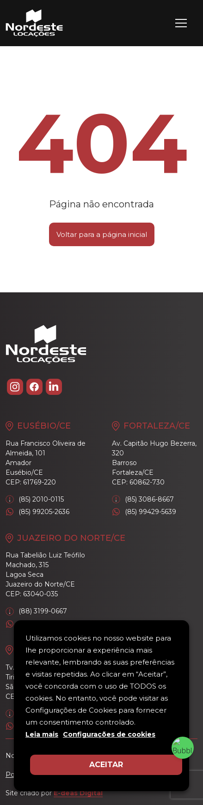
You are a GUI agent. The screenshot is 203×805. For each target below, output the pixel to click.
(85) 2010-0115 (35, 499)
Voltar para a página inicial (101, 234)
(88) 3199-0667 (36, 611)
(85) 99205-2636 (37, 512)
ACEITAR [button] (106, 764)
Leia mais (41, 734)
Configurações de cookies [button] (109, 734)
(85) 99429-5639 (144, 512)
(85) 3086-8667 (143, 499)
